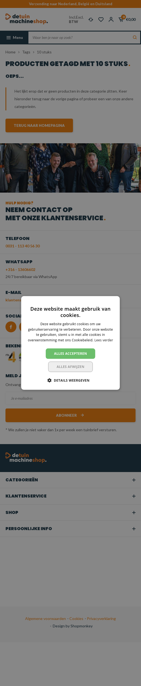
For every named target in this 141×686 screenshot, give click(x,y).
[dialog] (70, 343)
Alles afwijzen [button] (70, 366)
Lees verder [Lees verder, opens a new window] (103, 340)
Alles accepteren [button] (70, 353)
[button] (70, 380)
